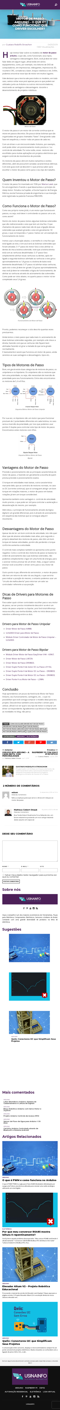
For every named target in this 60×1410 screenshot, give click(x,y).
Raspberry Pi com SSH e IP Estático (45, 753)
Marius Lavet (47, 184)
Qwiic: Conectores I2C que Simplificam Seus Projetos (33, 1040)
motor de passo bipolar (36, 729)
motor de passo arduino (13, 729)
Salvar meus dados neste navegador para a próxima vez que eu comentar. (29, 876)
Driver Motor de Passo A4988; (19, 628)
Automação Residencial (16, 1392)
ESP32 (42, 1388)
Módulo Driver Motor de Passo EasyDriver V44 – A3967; (30, 654)
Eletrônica (32, 736)
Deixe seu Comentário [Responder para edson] (19, 794)
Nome (4, 866)
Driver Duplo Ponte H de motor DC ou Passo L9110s (28, 667)
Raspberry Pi (31, 1388)
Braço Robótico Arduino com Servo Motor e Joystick (22, 1109)
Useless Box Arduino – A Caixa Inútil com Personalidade (15, 754)
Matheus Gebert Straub (13, 758)
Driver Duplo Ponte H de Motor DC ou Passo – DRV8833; (30, 671)
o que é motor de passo (36, 731)
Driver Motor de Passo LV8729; (19, 658)
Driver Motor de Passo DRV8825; (20, 663)
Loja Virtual (49, 1392)
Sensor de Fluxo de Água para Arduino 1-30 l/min (22, 1122)
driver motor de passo (13, 726)
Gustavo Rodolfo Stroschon (19, 45)
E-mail (24, 866)
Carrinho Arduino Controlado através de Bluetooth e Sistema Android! (20, 1129)
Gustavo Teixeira (43, 756)
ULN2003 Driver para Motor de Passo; (22, 633)
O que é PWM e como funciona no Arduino (29, 1180)
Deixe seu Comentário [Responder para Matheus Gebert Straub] (21, 812)
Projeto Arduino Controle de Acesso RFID (21, 1116)
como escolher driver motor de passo (27, 724)
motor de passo (31, 726)
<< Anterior (7, 750)
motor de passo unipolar (14, 731)
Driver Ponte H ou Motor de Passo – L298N (25, 679)
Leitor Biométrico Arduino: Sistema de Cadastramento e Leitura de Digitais (19, 1102)
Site (42, 866)
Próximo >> (52, 750)
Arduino (21, 736)
